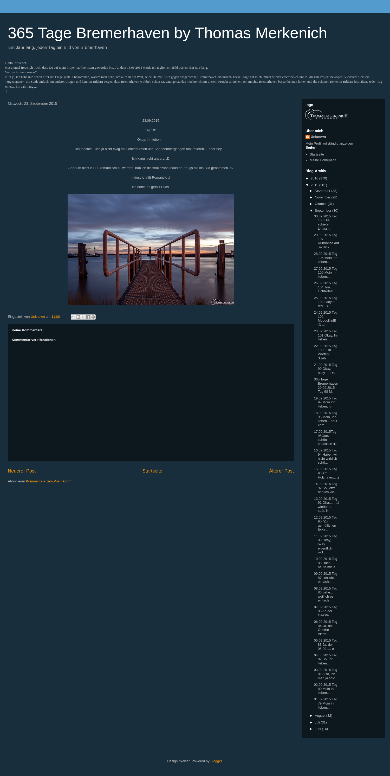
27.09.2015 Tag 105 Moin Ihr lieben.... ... (325, 273)
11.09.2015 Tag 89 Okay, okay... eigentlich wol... (325, 544)
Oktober (321, 204)
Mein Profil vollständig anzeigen (329, 143)
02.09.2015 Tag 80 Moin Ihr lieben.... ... (325, 689)
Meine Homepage (323, 160)
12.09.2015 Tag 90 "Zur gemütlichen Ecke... (325, 523)
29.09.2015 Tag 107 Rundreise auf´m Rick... (326, 241)
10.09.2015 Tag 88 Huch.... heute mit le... (326, 563)
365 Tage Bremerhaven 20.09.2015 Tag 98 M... (326, 385)
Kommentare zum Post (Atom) (49, 481)
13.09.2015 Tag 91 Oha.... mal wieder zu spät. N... (326, 505)
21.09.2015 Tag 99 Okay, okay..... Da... (325, 369)
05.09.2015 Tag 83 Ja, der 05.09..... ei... (325, 644)
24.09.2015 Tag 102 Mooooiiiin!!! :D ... (325, 319)
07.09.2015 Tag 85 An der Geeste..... (325, 611)
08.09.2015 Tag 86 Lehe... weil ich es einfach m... (325, 594)
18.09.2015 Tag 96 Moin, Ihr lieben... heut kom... (325, 419)
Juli (318, 722)
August (320, 715)
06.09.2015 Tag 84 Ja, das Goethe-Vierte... (325, 628)
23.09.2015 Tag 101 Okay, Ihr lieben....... (326, 335)
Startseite (152, 471)
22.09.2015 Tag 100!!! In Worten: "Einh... (325, 352)
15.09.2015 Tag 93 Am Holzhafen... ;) (326, 473)
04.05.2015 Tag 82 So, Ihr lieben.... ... (325, 659)
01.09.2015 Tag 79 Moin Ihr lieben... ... (325, 703)
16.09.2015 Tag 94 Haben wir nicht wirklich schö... (326, 456)
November (323, 197)
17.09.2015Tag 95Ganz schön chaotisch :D (325, 438)
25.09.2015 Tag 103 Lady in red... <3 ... (325, 302)
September (323, 210)
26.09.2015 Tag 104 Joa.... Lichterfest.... (325, 287)
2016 (315, 178)
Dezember (323, 191)
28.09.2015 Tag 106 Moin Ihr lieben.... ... (325, 258)
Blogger (216, 761)
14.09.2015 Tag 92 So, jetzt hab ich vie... (325, 488)
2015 (315, 185)
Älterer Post (281, 471)
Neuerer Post (22, 471)
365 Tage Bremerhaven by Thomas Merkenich (167, 33)
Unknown (318, 137)
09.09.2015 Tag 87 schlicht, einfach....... (325, 578)
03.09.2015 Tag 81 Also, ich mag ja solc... (326, 674)
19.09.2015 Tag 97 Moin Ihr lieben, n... (325, 402)
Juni (318, 729)
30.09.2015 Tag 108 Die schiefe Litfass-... (325, 222)
